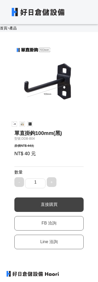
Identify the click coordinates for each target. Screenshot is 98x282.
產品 (13, 28)
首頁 (3, 28)
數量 (18, 172)
